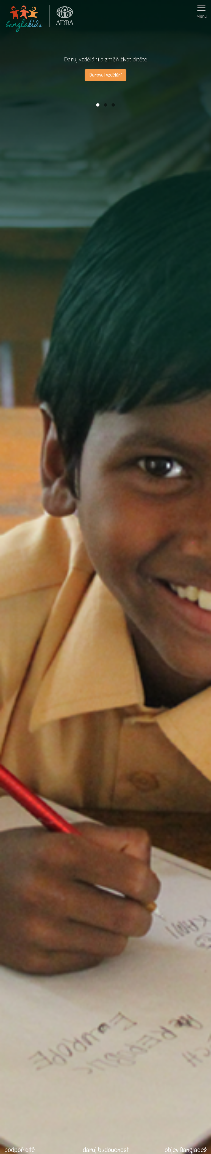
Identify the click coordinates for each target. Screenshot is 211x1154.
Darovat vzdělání (105, 75)
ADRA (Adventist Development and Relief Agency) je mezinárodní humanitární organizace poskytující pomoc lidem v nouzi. (61, 18)
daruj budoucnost (106, 1149)
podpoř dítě (19, 1149)
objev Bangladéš (186, 1149)
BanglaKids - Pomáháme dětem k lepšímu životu (24, 18)
